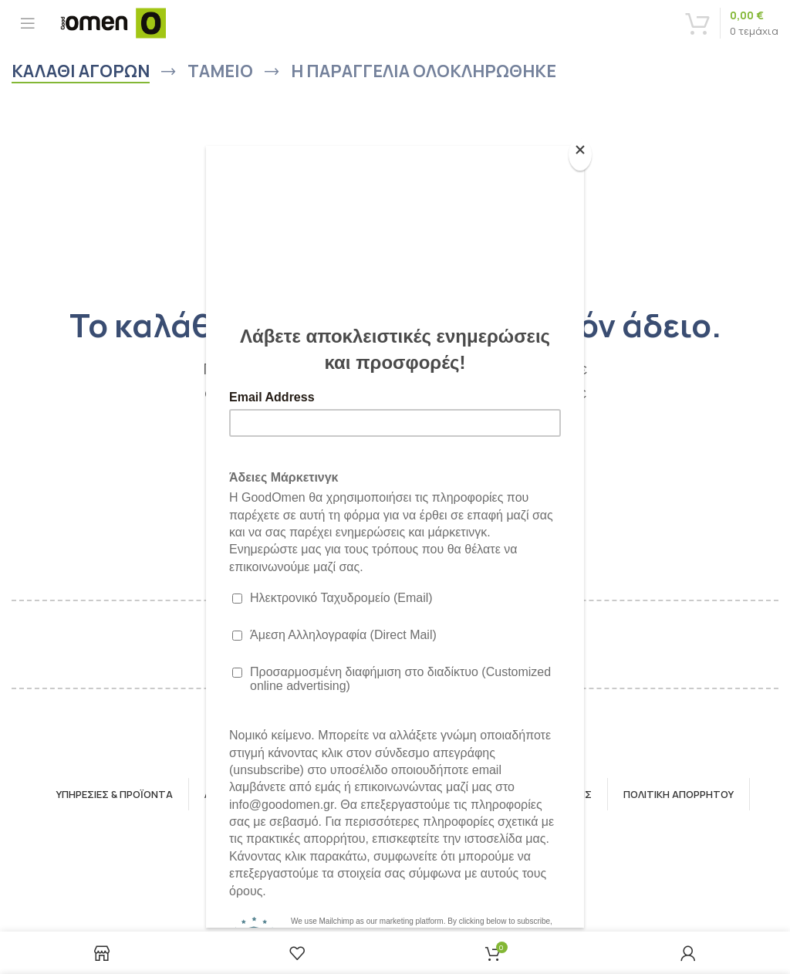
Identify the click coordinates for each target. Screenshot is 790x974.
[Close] (580, 154)
